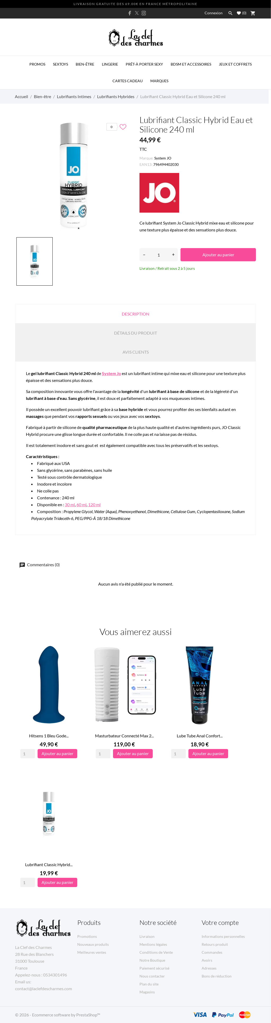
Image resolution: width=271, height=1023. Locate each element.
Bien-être (85, 64)
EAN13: (145, 164)
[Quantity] (27, 753)
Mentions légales (153, 944)
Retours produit (215, 944)
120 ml (94, 504)
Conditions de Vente (156, 952)
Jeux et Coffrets (235, 64)
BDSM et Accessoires (191, 64)
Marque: (146, 158)
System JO (162, 158)
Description (135, 313)
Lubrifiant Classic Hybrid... (49, 864)
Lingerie (110, 64)
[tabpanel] (73, 175)
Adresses (209, 968)
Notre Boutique (152, 960)
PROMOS (37, 64)
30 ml (70, 504)
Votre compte (220, 922)
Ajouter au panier (218, 254)
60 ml (81, 504)
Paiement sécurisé (154, 968)
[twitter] (137, 13)
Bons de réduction (217, 976)
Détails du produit (135, 332)
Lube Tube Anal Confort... (200, 735)
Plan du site (149, 984)
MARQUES (159, 81)
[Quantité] (158, 254)
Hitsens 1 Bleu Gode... (49, 735)
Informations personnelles (223, 936)
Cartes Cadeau (127, 81)
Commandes (212, 952)
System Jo (111, 373)
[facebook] (130, 13)
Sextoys (60, 64)
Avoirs (207, 960)
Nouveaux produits (93, 944)
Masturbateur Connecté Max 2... (124, 735)
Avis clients (136, 351)
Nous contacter (152, 976)
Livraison (147, 936)
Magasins (147, 992)
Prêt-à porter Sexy (144, 64)
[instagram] (144, 13)
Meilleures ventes (91, 952)
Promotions (87, 936)
